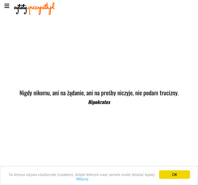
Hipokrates (99, 102)
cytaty (34, 7)
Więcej (82, 179)
